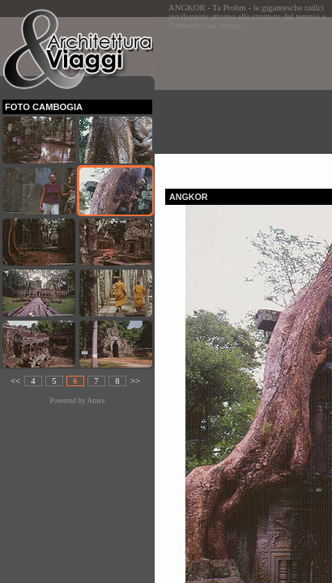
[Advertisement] (248, 98)
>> (135, 381)
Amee (95, 401)
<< (15, 381)
